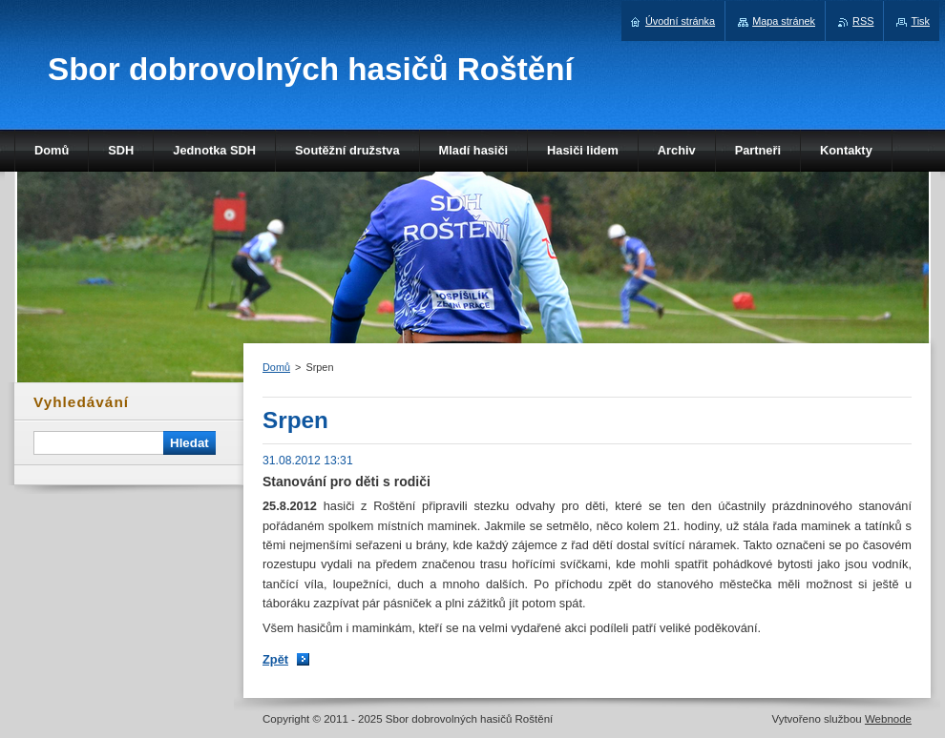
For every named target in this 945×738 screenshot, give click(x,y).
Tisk (920, 21)
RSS (862, 21)
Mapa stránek (783, 21)
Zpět (275, 659)
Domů (276, 367)
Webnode (888, 719)
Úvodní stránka (680, 21)
